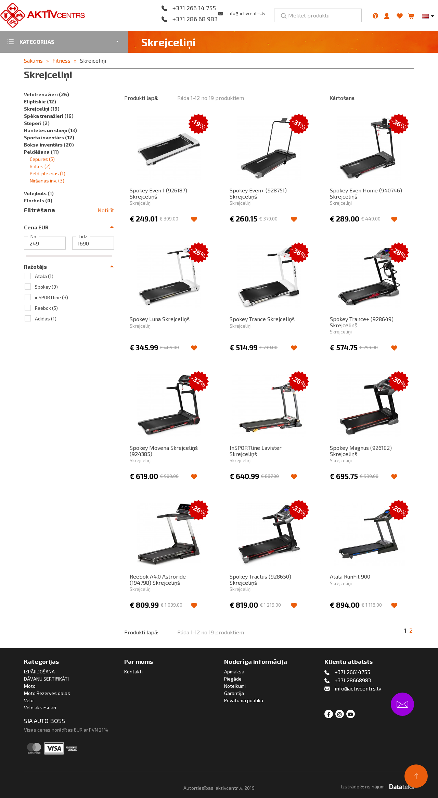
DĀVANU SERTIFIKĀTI (46, 679)
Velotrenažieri (46, 94)
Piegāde (233, 679)
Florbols (38, 200)
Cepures (42, 159)
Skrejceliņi (93, 60)
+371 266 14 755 (194, 8)
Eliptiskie (40, 101)
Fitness (61, 60)
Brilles (40, 166)
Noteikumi (235, 686)
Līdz (83, 236)
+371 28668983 (353, 680)
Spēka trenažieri (49, 116)
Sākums (33, 60)
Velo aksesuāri (40, 707)
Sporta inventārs (49, 137)
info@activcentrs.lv (247, 13)
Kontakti (133, 671)
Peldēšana (41, 152)
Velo (29, 700)
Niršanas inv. (47, 180)
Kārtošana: (343, 97)
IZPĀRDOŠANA (39, 671)
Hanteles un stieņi (50, 130)
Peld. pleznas (47, 173)
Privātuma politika (243, 700)
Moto (30, 686)
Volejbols (39, 193)
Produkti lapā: (141, 97)
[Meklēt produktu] (317, 15)
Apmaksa (234, 671)
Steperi (37, 123)
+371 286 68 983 (195, 19)
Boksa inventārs (49, 145)
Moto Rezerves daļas (47, 693)
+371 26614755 (352, 672)
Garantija (234, 693)
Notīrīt (106, 210)
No (33, 236)
